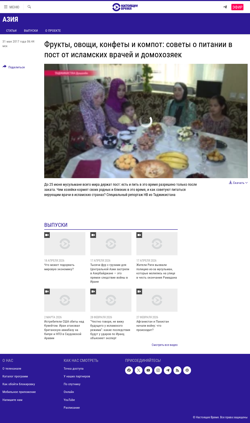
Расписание (72, 408)
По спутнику (72, 384)
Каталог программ (15, 376)
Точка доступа (74, 369)
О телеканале (11, 369)
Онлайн (69, 392)
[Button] (14, 68)
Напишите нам (12, 400)
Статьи (11, 31)
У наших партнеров (77, 376)
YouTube (69, 400)
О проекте (53, 31)
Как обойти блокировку (18, 384)
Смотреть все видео (165, 345)
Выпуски (31, 31)
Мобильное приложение (19, 392)
